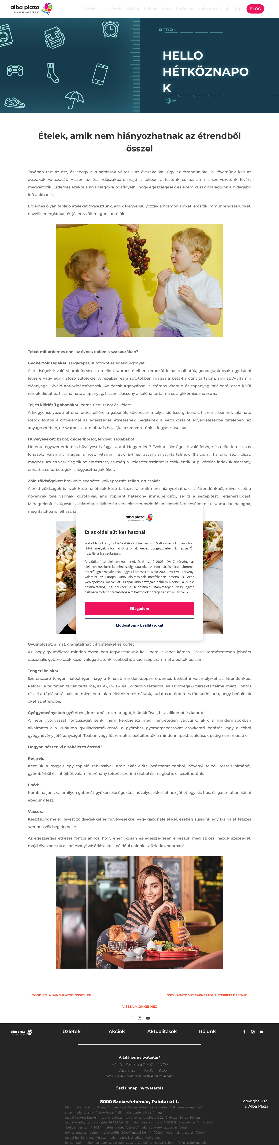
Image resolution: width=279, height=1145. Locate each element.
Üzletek (114, 9)
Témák (91, 9)
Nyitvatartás (210, 9)
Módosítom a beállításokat (139, 625)
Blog (255, 9)
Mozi (166, 9)
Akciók (132, 9)
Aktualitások (162, 1031)
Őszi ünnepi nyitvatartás (139, 1088)
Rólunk (150, 9)
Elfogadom (139, 608)
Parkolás (184, 9)
